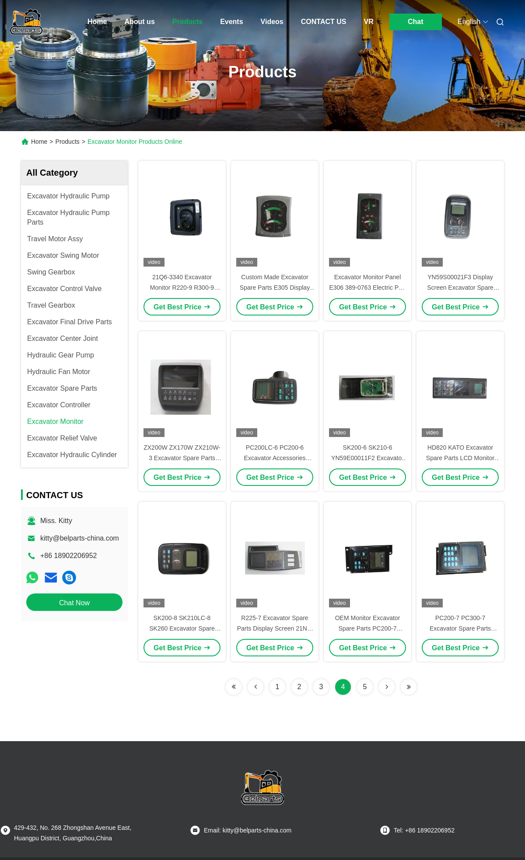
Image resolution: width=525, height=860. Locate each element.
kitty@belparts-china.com (79, 538)
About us (139, 21)
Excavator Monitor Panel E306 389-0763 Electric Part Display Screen (367, 288)
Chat (416, 21)
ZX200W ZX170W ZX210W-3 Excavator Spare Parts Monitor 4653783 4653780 (182, 458)
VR (368, 21)
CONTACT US (323, 21)
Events (231, 21)
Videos (272, 21)
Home (97, 21)
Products (187, 21)
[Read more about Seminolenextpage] (234, 687)
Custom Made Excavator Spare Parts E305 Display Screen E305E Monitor (275, 288)
